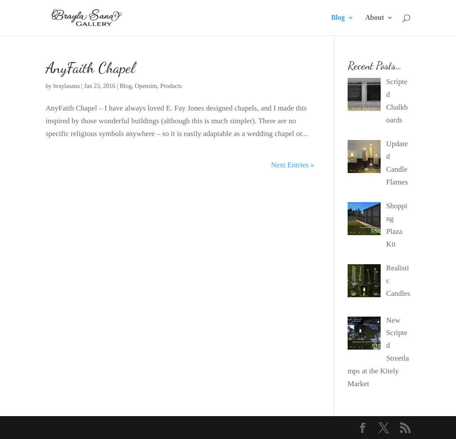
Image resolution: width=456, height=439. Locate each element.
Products (171, 86)
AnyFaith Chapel (90, 68)
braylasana (66, 86)
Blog (338, 18)
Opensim (146, 86)
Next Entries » (292, 165)
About (374, 18)
